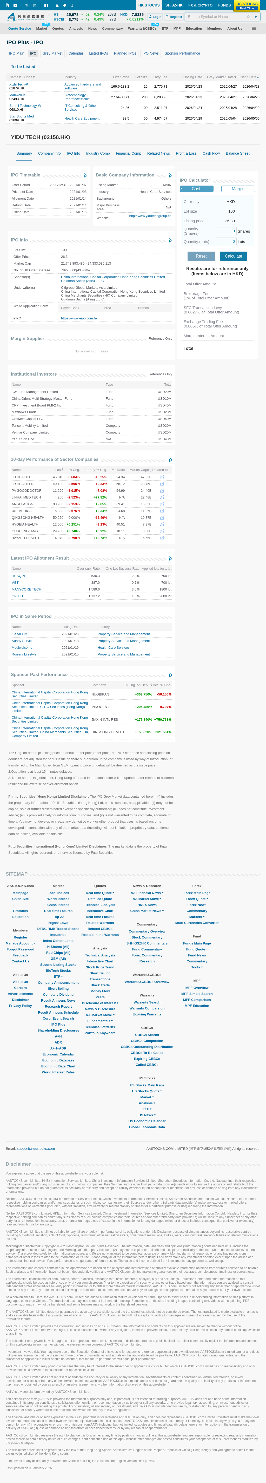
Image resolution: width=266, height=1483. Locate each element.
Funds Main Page (197, 943)
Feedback (20, 955)
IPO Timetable (25, 175)
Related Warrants (100, 923)
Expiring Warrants (146, 1014)
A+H (58, 1036)
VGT (15, 583)
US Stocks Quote (147, 1091)
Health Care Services (114, 647)
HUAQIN (18, 576)
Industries (58, 935)
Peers (100, 997)
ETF (58, 977)
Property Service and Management (124, 634)
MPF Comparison (197, 1000)
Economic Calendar (58, 1054)
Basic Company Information (125, 175)
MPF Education (197, 1006)
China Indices (58, 905)
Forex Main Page (197, 893)
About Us (20, 982)
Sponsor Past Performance (39, 674)
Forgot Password (20, 949)
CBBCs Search (147, 1035)
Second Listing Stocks (58, 965)
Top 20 (58, 917)
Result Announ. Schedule (58, 1012)
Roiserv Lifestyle (24, 654)
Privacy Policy (20, 1006)
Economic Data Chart (58, 1066)
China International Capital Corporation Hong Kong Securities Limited (113, 277)
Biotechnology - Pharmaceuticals (76, 97)
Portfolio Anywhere (100, 1033)
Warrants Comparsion (146, 1008)
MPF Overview (197, 988)
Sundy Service (23, 641)
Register (20, 937)
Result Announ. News (58, 1000)
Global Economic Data (147, 1127)
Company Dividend (58, 994)
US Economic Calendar (147, 1121)
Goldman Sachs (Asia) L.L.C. (83, 281)
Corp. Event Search (58, 1018)
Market (147, 1097)
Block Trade (100, 985)
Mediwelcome (22, 647)
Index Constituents (58, 941)
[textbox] (222, 16)
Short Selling (58, 988)
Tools (197, 967)
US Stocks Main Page (147, 1085)
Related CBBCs (100, 929)
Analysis (147, 1103)
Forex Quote (197, 899)
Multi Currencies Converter (197, 923)
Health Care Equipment (81, 118)
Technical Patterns (100, 1027)
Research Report (58, 1006)
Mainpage (20, 893)
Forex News (197, 905)
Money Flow (100, 991)
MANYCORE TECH (26, 589)
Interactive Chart (100, 911)
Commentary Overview (147, 931)
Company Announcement (58, 983)
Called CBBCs (147, 1065)
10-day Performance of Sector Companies (54, 459)
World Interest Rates (58, 1072)
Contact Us (20, 961)
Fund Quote (197, 949)
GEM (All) (58, 959)
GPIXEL (18, 596)
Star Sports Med (21, 116)
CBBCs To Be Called (147, 1053)
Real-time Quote (100, 893)
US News (147, 1115)
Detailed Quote (100, 899)
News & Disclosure (100, 1009)
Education (20, 917)
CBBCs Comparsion (147, 1041)
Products (20, 911)
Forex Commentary (147, 955)
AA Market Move (100, 1015)
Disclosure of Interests (100, 1003)
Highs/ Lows (58, 923)
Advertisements (20, 994)
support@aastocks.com (36, 1148)
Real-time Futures (58, 911)
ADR (58, 1042)
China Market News (147, 911)
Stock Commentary (147, 937)
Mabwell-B (17, 95)
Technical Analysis (100, 905)
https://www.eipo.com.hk (79, 318)
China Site (20, 899)
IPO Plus (58, 1024)
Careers (20, 988)
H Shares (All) (58, 947)
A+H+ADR (58, 1048)
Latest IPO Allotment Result (40, 558)
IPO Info (19, 240)
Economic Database (58, 1060)
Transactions (100, 979)
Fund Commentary (147, 949)
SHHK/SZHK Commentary (147, 943)
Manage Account (20, 943)
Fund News (197, 955)
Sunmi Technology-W (25, 106)
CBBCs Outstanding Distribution (147, 1047)
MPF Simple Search (197, 994)
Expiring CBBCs (147, 1059)
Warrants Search (147, 1002)
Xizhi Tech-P (18, 84)
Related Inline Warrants (100, 935)
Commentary (197, 911)
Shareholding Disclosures (58, 1030)
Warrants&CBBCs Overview (147, 982)
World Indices (58, 899)
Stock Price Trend (100, 967)
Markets (197, 917)
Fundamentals (100, 1021)
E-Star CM (20, 634)
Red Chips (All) (58, 953)
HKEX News (147, 905)
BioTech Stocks (58, 971)
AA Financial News (147, 893)
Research (147, 961)
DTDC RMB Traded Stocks (58, 929)
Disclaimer (20, 1000)
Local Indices (58, 893)
